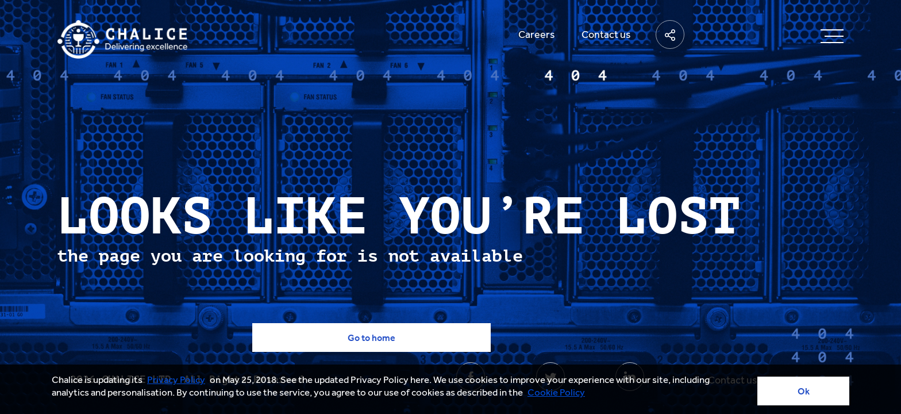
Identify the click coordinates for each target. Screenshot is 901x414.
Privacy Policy (176, 379)
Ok (804, 391)
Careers (536, 34)
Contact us (606, 34)
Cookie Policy (556, 392)
